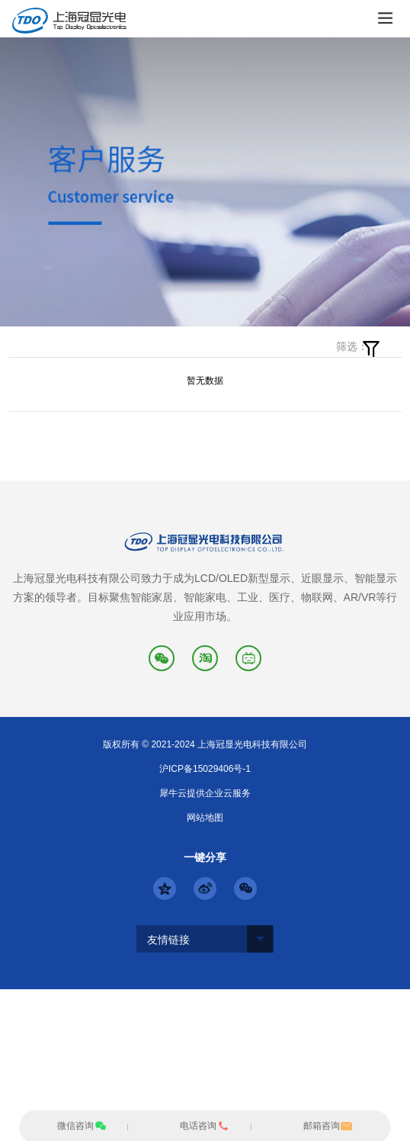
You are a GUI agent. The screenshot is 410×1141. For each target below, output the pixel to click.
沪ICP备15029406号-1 (205, 768)
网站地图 (205, 817)
